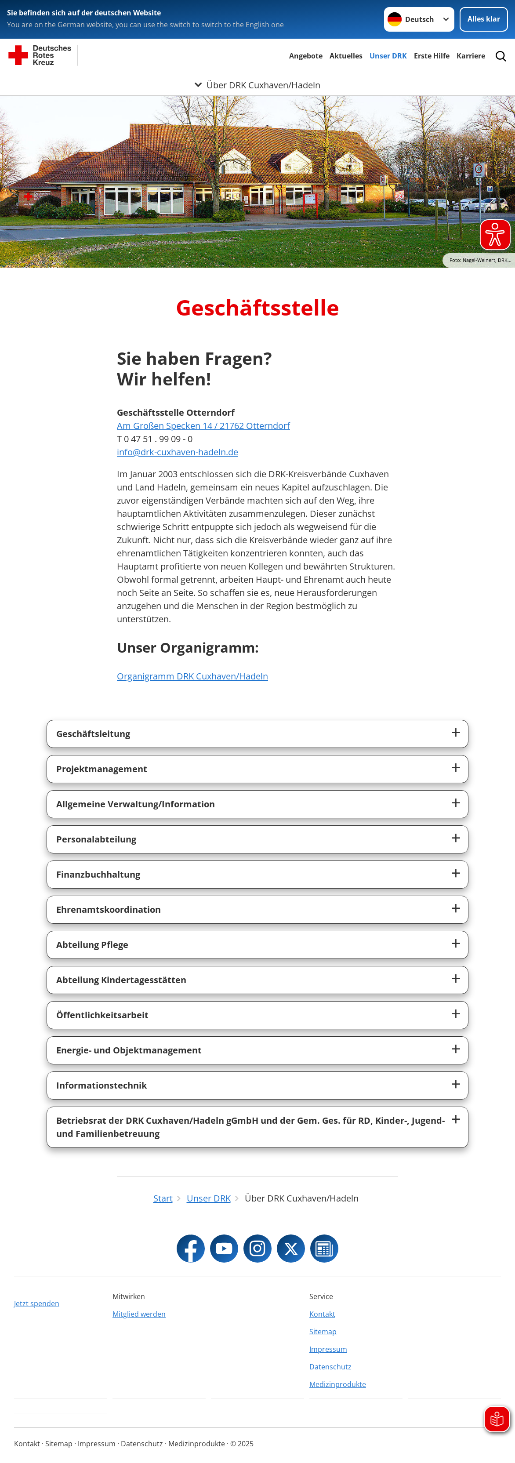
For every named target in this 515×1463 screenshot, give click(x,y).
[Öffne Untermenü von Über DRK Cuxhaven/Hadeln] (257, 84)
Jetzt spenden (36, 1303)
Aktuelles (346, 56)
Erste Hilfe (432, 56)
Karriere (471, 56)
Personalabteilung (96, 839)
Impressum (328, 1349)
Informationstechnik (101, 1085)
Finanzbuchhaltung (98, 874)
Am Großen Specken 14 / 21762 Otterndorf (203, 426)
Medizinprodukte (337, 1384)
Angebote (306, 56)
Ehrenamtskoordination (108, 909)
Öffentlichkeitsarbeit (102, 1015)
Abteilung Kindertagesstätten (121, 980)
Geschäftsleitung (93, 734)
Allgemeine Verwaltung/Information (135, 804)
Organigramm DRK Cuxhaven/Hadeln (192, 676)
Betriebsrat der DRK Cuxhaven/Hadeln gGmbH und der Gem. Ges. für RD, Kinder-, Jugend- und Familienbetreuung (250, 1127)
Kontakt (322, 1314)
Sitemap (323, 1331)
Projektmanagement (101, 769)
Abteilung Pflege (92, 945)
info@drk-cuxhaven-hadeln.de (177, 452)
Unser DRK (388, 56)
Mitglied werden (139, 1314)
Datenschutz (330, 1367)
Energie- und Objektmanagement (129, 1050)
